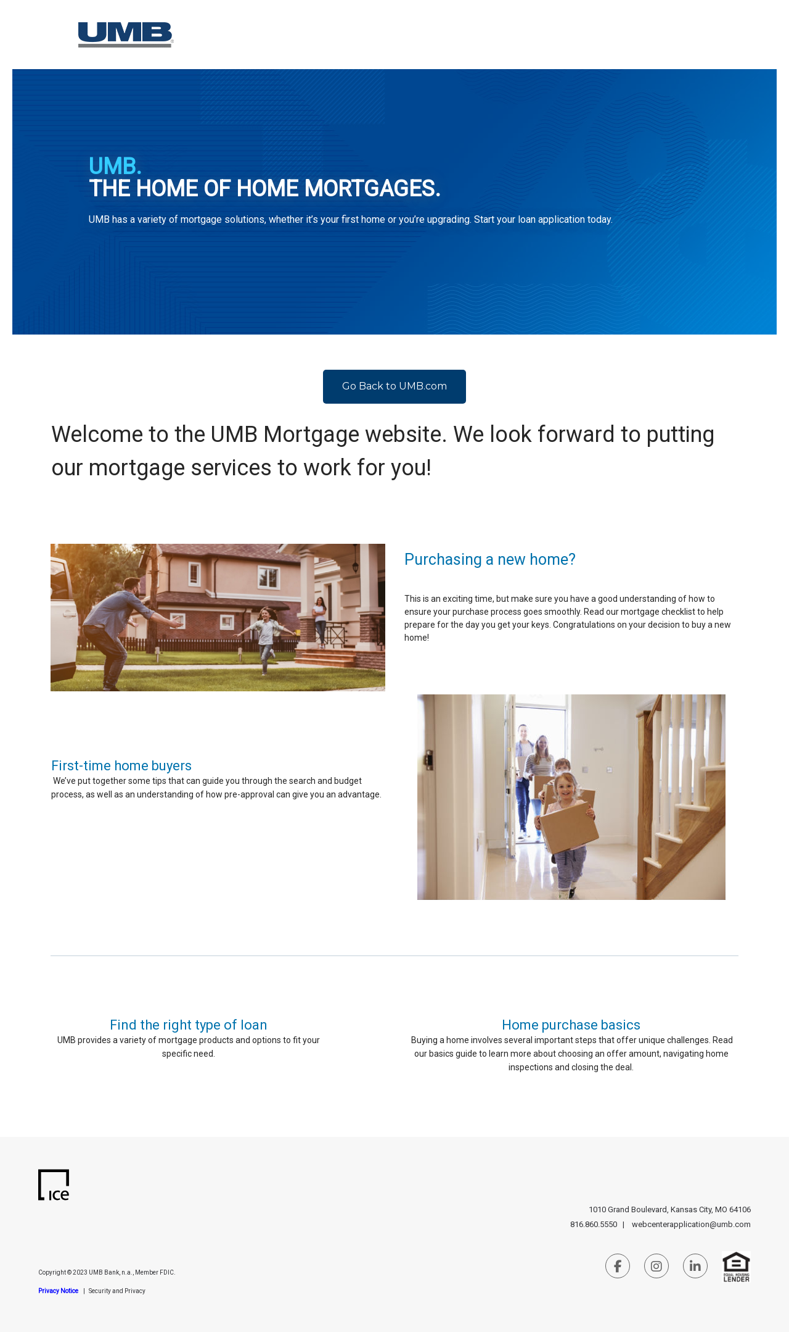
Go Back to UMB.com (394, 386)
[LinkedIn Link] (695, 1268)
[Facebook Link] (617, 1268)
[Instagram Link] (656, 1268)
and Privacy (128, 1291)
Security (100, 1291)
